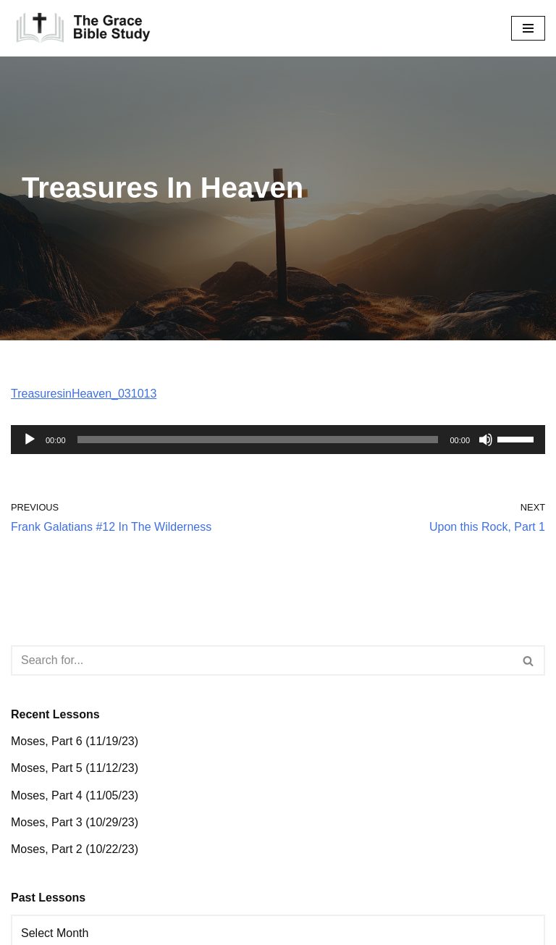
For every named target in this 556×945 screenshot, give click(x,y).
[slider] (258, 439)
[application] (278, 439)
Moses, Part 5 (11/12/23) (74, 768)
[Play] (29, 439)
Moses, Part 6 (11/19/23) (74, 741)
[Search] (262, 660)
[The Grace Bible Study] (83, 28)
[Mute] (486, 439)
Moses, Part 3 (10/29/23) (74, 822)
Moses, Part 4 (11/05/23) (74, 795)
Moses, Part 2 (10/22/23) (74, 849)
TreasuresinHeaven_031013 (83, 393)
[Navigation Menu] (528, 28)
